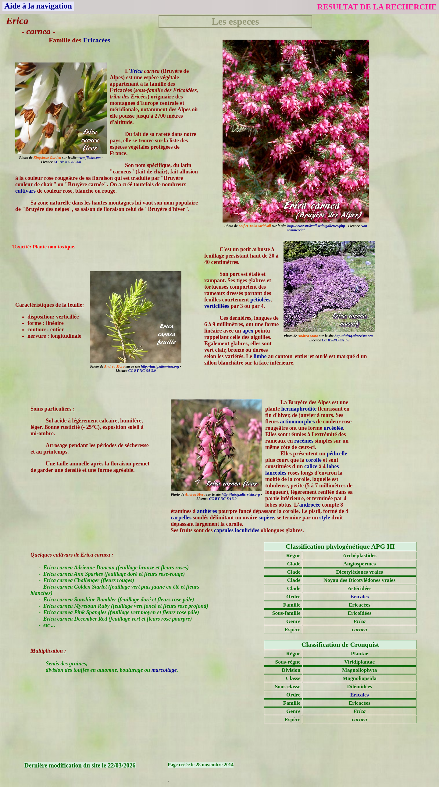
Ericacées (96, 40)
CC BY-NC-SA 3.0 (67, 162)
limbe (259, 356)
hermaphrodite (299, 409)
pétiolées (260, 300)
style (324, 518)
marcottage (164, 670)
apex (247, 331)
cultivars (25, 191)
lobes (333, 466)
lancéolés (275, 473)
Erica (136, 71)
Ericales (359, 596)
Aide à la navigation (38, 6)
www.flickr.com (89, 157)
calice (310, 466)
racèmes (303, 441)
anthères (207, 511)
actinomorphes (297, 421)
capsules (224, 530)
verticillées (216, 306)
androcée (310, 505)
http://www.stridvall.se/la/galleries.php (316, 226)
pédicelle (337, 453)
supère (266, 518)
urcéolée (333, 428)
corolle (314, 460)
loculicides (247, 530)
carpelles (181, 518)
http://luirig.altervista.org (353, 336)
